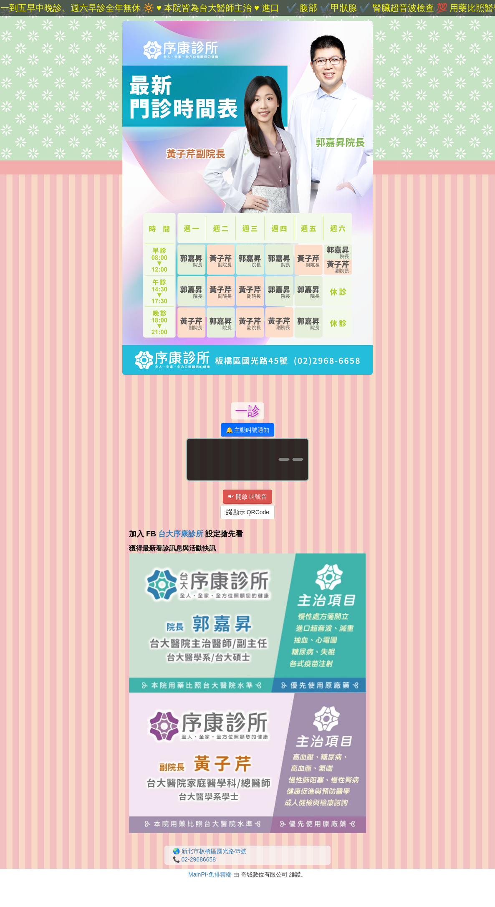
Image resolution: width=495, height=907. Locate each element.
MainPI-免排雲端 (210, 874)
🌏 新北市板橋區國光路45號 (209, 851)
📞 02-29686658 (194, 859)
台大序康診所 (180, 534)
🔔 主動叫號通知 (248, 430)
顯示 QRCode (247, 512)
